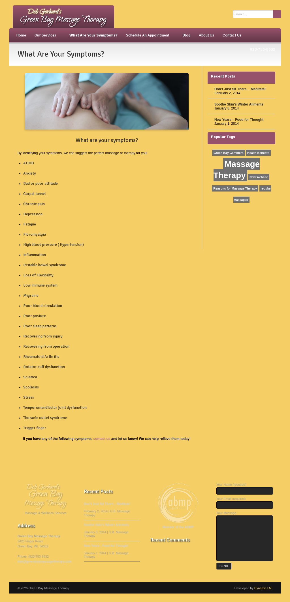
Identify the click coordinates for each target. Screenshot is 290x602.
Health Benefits (258, 152)
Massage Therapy (237, 169)
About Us (206, 35)
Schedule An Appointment (148, 35)
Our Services (46, 35)
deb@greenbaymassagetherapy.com (45, 561)
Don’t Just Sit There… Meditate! (240, 89)
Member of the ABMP (178, 527)
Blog (186, 35)
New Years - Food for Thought (106, 545)
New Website (259, 177)
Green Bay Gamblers (228, 152)
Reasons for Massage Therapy (235, 188)
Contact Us (232, 35)
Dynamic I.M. (263, 596)
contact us (101, 439)
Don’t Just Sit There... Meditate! (107, 504)
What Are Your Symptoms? (93, 35)
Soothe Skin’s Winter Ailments (238, 104)
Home (21, 35)
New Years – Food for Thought (238, 120)
